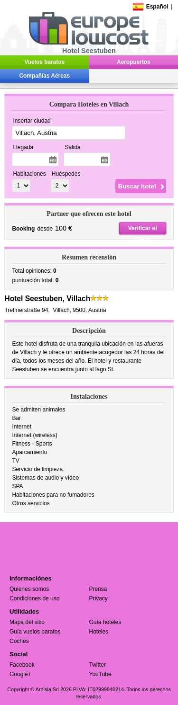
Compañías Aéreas (44, 75)
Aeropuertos (133, 62)
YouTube (100, 674)
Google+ (20, 674)
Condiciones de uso (34, 598)
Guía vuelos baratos (34, 631)
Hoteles (99, 631)
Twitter (97, 664)
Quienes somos (29, 589)
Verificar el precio (142, 229)
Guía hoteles (105, 622)
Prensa (98, 589)
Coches (19, 641)
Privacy (98, 598)
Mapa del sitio (27, 622)
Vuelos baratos (44, 62)
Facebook (22, 664)
